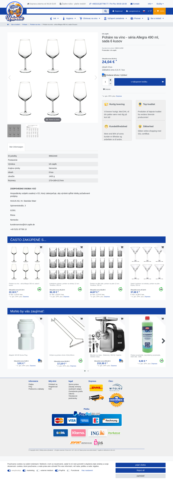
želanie (106, 89)
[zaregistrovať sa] (133, 11)
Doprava (119, 96)
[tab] (16, 147)
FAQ (30, 387)
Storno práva (74, 384)
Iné (54, 18)
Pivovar (137, 18)
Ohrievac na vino (90, 18)
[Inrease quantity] (110, 80)
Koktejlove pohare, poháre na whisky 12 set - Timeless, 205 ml (64, 284)
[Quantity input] (105, 82)
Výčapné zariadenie (116, 18)
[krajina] (144, 11)
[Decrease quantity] (110, 84)
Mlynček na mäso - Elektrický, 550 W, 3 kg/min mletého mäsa (105, 356)
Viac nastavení (87, 470)
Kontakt (135, 4)
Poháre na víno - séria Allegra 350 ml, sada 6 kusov (24, 284)
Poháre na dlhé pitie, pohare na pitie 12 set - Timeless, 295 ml (105, 284)
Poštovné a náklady (36, 389)
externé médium (47, 470)
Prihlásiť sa (53, 384)
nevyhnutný (16, 470)
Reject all (140, 470)
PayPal (62, 470)
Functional (75, 470)
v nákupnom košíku (147, 82)
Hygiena (70, 18)
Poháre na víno (35, 24)
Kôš (50, 389)
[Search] (105, 11)
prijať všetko (140, 465)
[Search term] (64, 11)
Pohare (24, 24)
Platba (31, 384)
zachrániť (140, 476)
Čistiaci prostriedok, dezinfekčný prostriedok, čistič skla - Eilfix (145, 356)
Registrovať (53, 387)
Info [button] (149, 4)
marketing (30, 470)
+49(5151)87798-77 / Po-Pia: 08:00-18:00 (108, 4)
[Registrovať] (117, 11)
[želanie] (150, 11)
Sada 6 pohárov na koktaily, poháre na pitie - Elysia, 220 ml (145, 284)
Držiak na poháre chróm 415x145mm (61, 355)
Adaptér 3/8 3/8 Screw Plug (18, 355)
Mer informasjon (16, 147)
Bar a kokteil (156, 18)
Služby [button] (159, 4)
